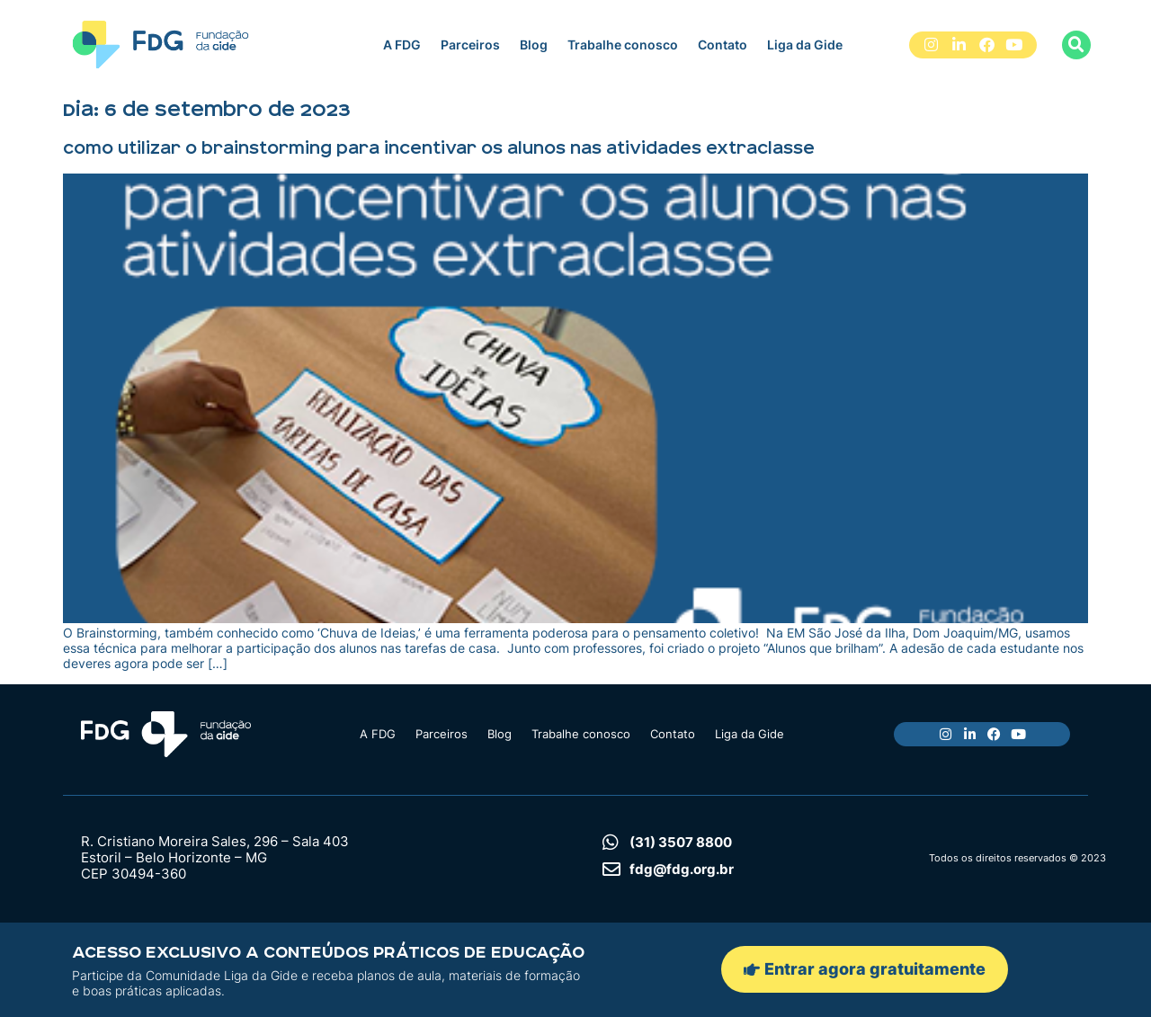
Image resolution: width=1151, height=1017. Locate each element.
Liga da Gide (805, 44)
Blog (534, 44)
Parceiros (470, 44)
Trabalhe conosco (622, 44)
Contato (722, 44)
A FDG (402, 44)
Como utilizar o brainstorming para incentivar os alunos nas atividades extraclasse (439, 148)
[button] (1076, 45)
